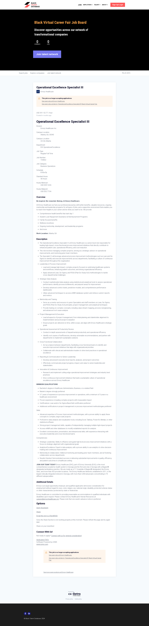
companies (38, 78)
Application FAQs (42, 544)
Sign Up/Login (117, 5)
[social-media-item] (25, 613)
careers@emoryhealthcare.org (47, 504)
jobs (23, 78)
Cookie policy (78, 599)
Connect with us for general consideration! (66, 540)
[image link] (34, 5)
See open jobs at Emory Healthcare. (53, 106)
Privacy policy (69, 599)
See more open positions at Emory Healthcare (58, 577)
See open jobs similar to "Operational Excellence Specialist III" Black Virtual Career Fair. (69, 108)
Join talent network (47, 58)
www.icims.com (42, 549)
